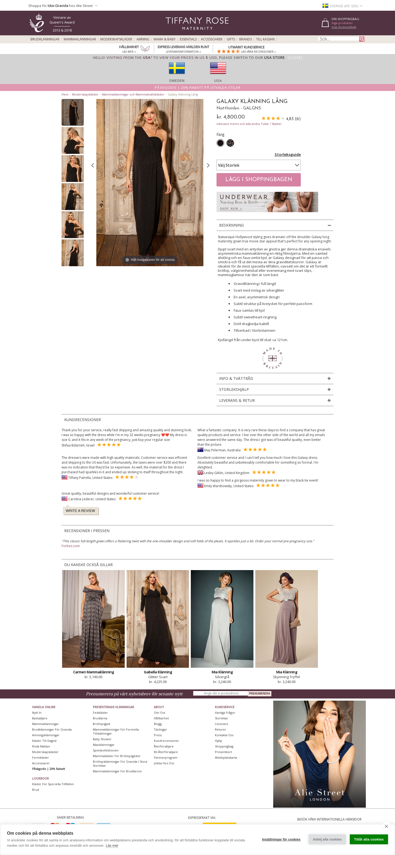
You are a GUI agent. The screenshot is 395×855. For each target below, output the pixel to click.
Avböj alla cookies (327, 839)
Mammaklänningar (80, 39)
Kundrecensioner (166, 741)
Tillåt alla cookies (369, 839)
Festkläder (100, 713)
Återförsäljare (164, 746)
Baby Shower (102, 739)
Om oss (159, 713)
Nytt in (36, 713)
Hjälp (218, 741)
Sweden (177, 80)
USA (218, 80)
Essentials (188, 39)
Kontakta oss (224, 735)
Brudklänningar (45, 39)
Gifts (231, 39)
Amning (142, 39)
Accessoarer (211, 39)
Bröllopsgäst (101, 724)
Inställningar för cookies (281, 839)
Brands (245, 39)
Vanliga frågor (225, 713)
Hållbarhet (161, 718)
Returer (220, 729)
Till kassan (265, 39)
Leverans (221, 724)
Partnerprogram (165, 757)
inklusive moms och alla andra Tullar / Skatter (249, 124)
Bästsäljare (39, 718)
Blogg (158, 724)
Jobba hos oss (164, 763)
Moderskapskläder (116, 39)
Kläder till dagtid (44, 741)
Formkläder (40, 757)
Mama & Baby (165, 39)
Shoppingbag (224, 746)
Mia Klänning (222, 672)
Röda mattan (41, 746)
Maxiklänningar (104, 745)
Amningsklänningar (45, 735)
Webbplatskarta (226, 757)
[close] (386, 826)
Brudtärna (100, 718)
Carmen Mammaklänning (93, 672)
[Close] (295, 57)
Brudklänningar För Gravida (52, 729)
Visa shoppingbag (344, 27)
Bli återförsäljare (166, 752)
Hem (65, 94)
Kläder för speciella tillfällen (53, 784)
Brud (35, 790)
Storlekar (221, 718)
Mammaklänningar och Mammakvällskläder (133, 94)
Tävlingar (160, 729)
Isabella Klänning (158, 672)
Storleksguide (288, 154)
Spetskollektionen (106, 750)
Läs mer (112, 845)
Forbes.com (71, 546)
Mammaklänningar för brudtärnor (117, 771)
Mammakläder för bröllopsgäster (117, 756)
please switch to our (252, 57)
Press (158, 735)
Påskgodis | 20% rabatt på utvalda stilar (198, 87)
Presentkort (223, 752)
